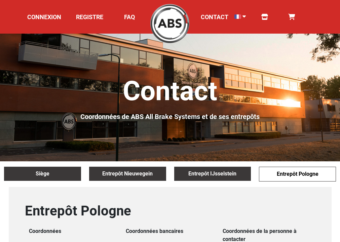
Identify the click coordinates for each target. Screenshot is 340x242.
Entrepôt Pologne (297, 174)
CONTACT (214, 17)
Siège (42, 173)
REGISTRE (89, 17)
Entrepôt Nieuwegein (127, 173)
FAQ (129, 17)
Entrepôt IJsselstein (212, 173)
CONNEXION (44, 17)
